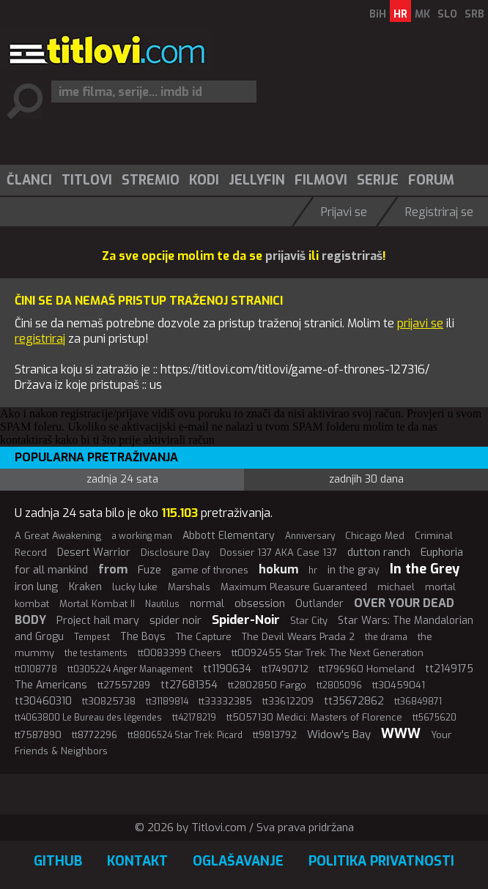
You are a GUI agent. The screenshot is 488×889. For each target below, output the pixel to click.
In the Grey (424, 569)
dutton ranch (378, 552)
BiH (377, 14)
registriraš (352, 256)
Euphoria (442, 552)
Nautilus (162, 604)
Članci (29, 180)
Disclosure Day (175, 552)
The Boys (143, 637)
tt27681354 (189, 685)
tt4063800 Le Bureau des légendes (88, 718)
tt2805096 (339, 685)
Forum (431, 180)
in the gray (354, 570)
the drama (386, 637)
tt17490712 (285, 669)
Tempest (92, 637)
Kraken (85, 587)
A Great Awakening (58, 535)
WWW (401, 734)
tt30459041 (398, 685)
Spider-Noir (246, 619)
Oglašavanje (238, 861)
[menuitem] (28, 180)
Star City (309, 620)
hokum (278, 569)
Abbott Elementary (228, 536)
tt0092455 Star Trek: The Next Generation (328, 653)
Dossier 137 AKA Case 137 (278, 552)
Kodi (204, 180)
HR (400, 14)
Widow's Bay (339, 734)
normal (207, 604)
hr (312, 570)
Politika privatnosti (381, 861)
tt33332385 (225, 701)
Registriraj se (439, 212)
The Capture (204, 637)
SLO (447, 14)
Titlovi (87, 180)
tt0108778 (36, 669)
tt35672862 (354, 701)
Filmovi (321, 180)
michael (396, 587)
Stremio (151, 180)
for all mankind (51, 569)
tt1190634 (227, 669)
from (112, 569)
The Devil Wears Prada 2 (298, 637)
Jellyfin (257, 180)
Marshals (189, 587)
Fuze (149, 569)
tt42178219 (194, 718)
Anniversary (310, 536)
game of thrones (209, 570)
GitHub (58, 861)
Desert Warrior (93, 552)
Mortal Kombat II (97, 604)
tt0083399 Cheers (179, 653)
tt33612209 (288, 701)
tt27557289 (123, 685)
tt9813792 (275, 735)
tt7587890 (38, 735)
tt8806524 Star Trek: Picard (185, 735)
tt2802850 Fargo (267, 685)
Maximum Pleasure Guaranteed (294, 587)
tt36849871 (418, 701)
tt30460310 (43, 701)
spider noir (175, 620)
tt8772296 (94, 735)
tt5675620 (434, 718)
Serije (378, 180)
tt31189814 (167, 701)
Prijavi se (344, 212)
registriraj (40, 338)
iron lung (37, 586)
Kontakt (137, 861)
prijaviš (285, 256)
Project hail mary (97, 621)
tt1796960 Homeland (367, 669)
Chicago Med (374, 535)
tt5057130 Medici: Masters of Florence (314, 717)
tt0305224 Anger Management (130, 669)
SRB (474, 14)
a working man (141, 536)
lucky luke (135, 587)
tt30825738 (109, 701)
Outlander (319, 604)
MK (422, 14)
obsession (259, 603)
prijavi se (420, 323)
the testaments (95, 653)
